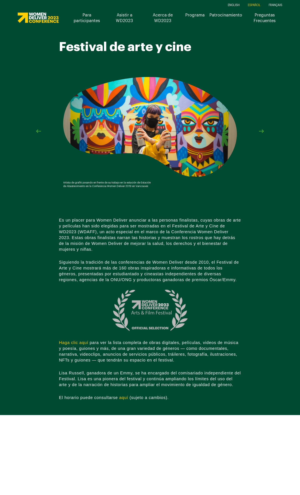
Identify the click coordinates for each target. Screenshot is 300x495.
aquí (123, 397)
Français (275, 5)
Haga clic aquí (73, 342)
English (234, 5)
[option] (150, 131)
